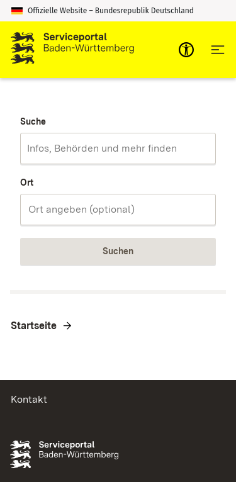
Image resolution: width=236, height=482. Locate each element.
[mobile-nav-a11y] (186, 50)
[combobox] (118, 148)
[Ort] (118, 209)
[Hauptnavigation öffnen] (218, 50)
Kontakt (29, 399)
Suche (33, 121)
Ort (26, 182)
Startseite (34, 326)
